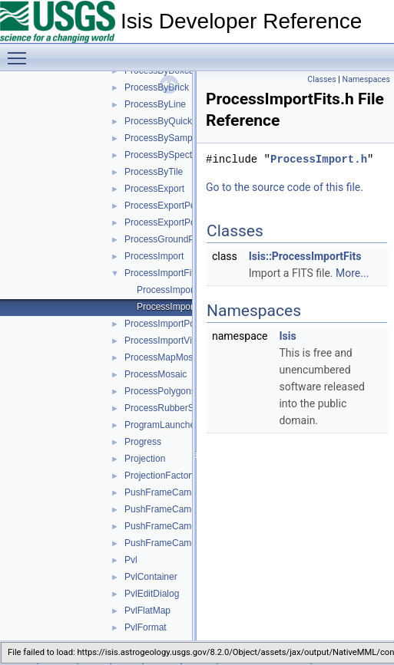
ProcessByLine (155, 104)
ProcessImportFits (161, 273)
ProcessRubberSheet (168, 408)
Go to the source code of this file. (284, 187)
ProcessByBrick (156, 87)
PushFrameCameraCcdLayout (186, 509)
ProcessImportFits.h (178, 306)
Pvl (130, 560)
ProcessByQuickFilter (168, 121)
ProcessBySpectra (162, 155)
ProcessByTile (153, 171)
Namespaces (366, 79)
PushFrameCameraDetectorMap (190, 526)
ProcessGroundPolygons (175, 239)
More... (352, 273)
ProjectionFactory (160, 475)
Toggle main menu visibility (21, 51)
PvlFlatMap (147, 610)
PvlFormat (145, 627)
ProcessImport (154, 256)
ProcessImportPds (162, 323)
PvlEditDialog (151, 593)
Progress (142, 441)
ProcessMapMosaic (164, 357)
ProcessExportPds (162, 205)
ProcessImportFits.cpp (182, 290)
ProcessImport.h (318, 159)
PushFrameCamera (164, 492)
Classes (321, 79)
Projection (144, 458)
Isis (287, 336)
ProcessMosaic (155, 374)
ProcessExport (154, 188)
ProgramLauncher (161, 425)
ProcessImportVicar (164, 340)
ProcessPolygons (160, 391)
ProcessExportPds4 (164, 222)
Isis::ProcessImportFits (305, 256)
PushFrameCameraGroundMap (188, 543)
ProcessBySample (162, 138)
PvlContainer (150, 576)
